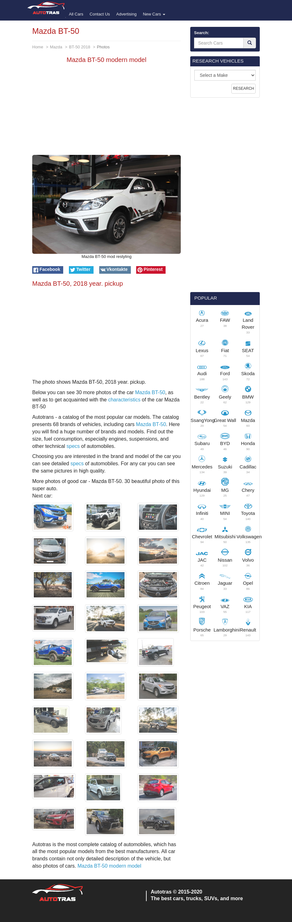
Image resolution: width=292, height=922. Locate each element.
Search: (201, 32)
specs (73, 446)
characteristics (124, 399)
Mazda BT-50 (150, 392)
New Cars (154, 14)
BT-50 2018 (79, 47)
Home (37, 47)
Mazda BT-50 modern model (109, 866)
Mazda (56, 47)
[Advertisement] (106, 110)
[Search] (249, 43)
